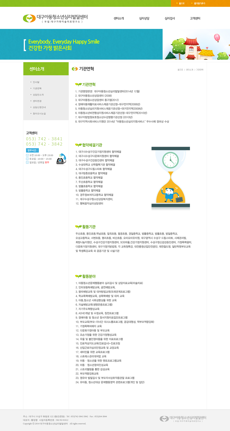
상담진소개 (38, 94)
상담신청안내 (39, 107)
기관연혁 (37, 88)
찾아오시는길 (39, 113)
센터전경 (37, 101)
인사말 (36, 82)
